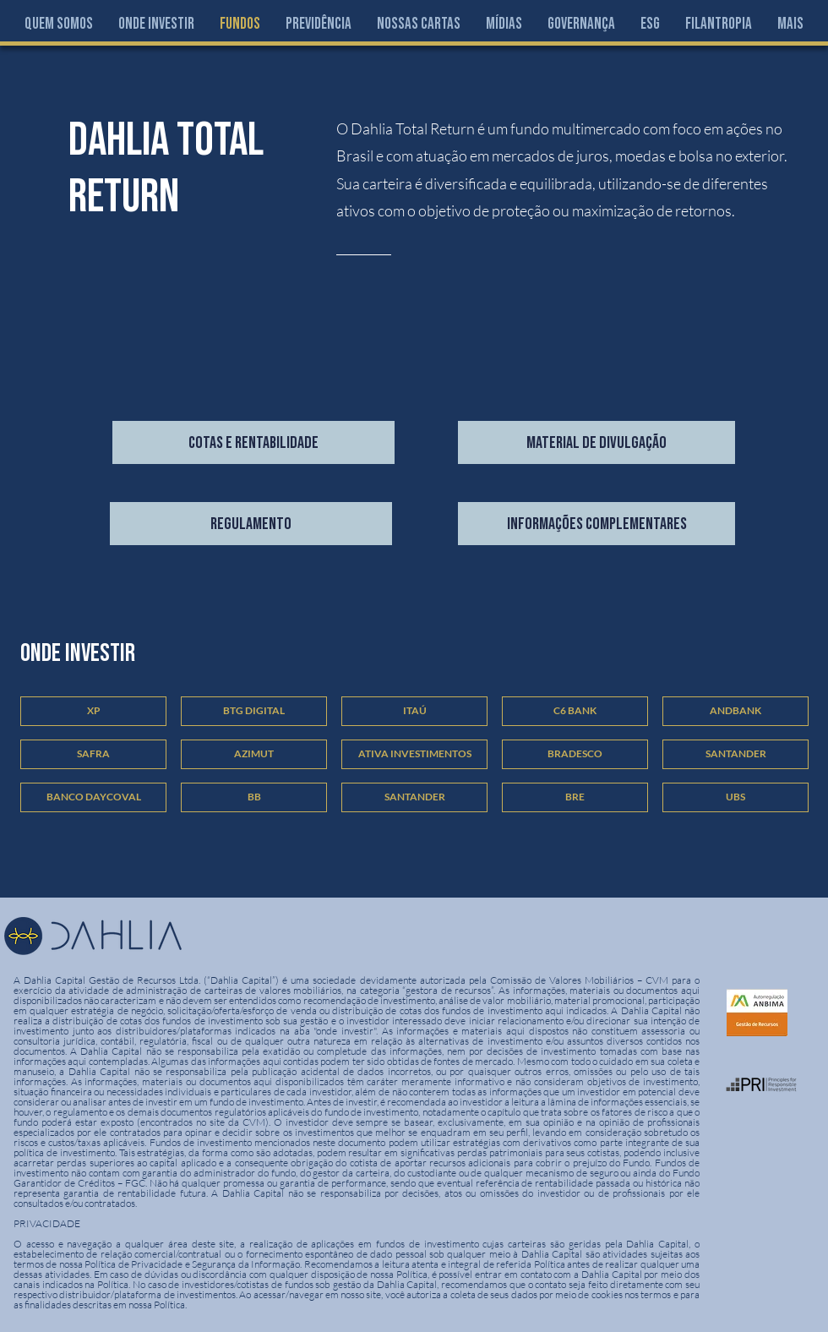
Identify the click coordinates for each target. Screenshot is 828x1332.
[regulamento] (251, 523)
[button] (156, 24)
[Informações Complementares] (596, 523)
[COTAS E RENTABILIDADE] (253, 442)
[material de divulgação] (596, 442)
